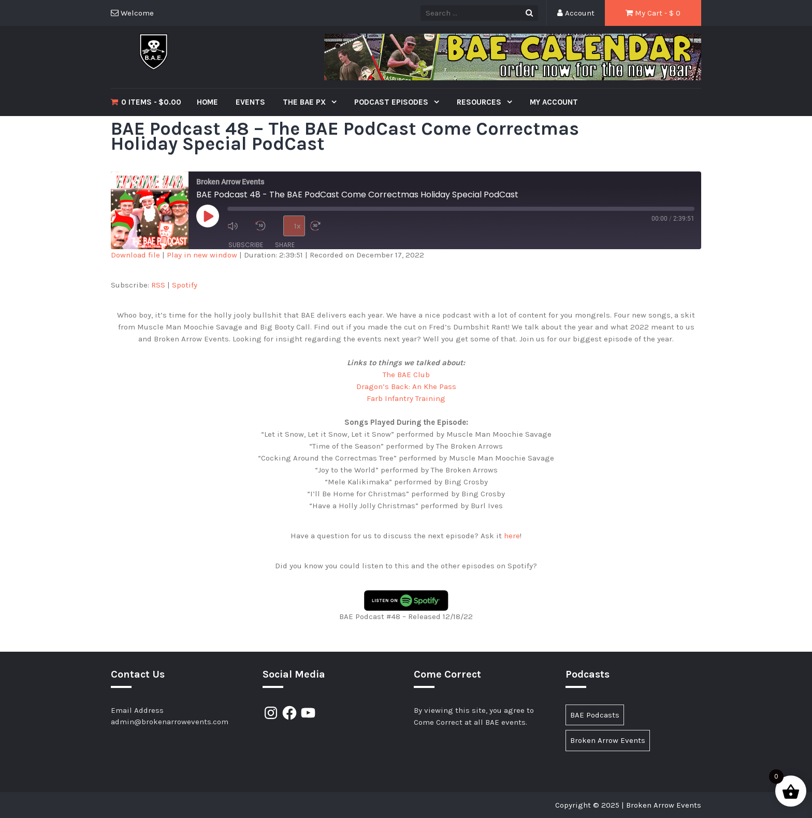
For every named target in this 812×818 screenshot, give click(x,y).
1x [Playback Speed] (297, 226)
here (512, 535)
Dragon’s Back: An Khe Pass (406, 386)
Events (250, 102)
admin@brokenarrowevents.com (169, 721)
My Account (554, 102)
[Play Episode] (207, 216)
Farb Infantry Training (406, 398)
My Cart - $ (653, 13)
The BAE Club (406, 374)
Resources (480, 102)
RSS (158, 285)
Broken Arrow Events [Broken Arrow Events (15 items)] (607, 740)
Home (207, 102)
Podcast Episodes (392, 102)
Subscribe (245, 244)
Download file (135, 255)
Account (575, 13)
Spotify (184, 285)
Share (285, 244)
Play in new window (202, 255)
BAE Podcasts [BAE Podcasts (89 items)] (594, 715)
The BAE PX (305, 102)
